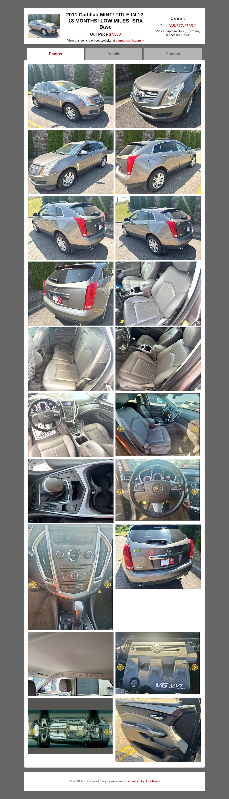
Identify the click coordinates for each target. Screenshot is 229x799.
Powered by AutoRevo (143, 781)
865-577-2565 (180, 26)
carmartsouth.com (128, 40)
